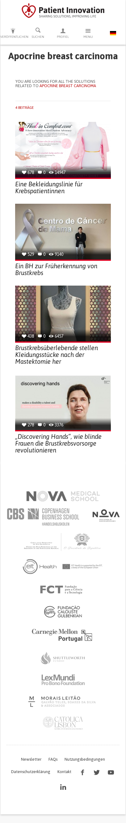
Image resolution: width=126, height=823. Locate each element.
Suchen (37, 33)
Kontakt (64, 771)
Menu (88, 33)
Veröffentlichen (12, 33)
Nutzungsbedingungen (85, 759)
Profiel (62, 33)
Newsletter (31, 759)
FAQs (52, 759)
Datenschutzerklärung (30, 771)
